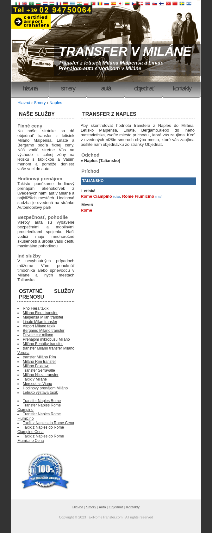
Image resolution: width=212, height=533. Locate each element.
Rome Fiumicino (138, 196)
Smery (68, 88)
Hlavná (30, 88)
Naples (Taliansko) (102, 160)
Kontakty (182, 88)
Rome (86, 210)
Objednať (144, 88)
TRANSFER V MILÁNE (125, 51)
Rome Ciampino (96, 196)
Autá (106, 88)
